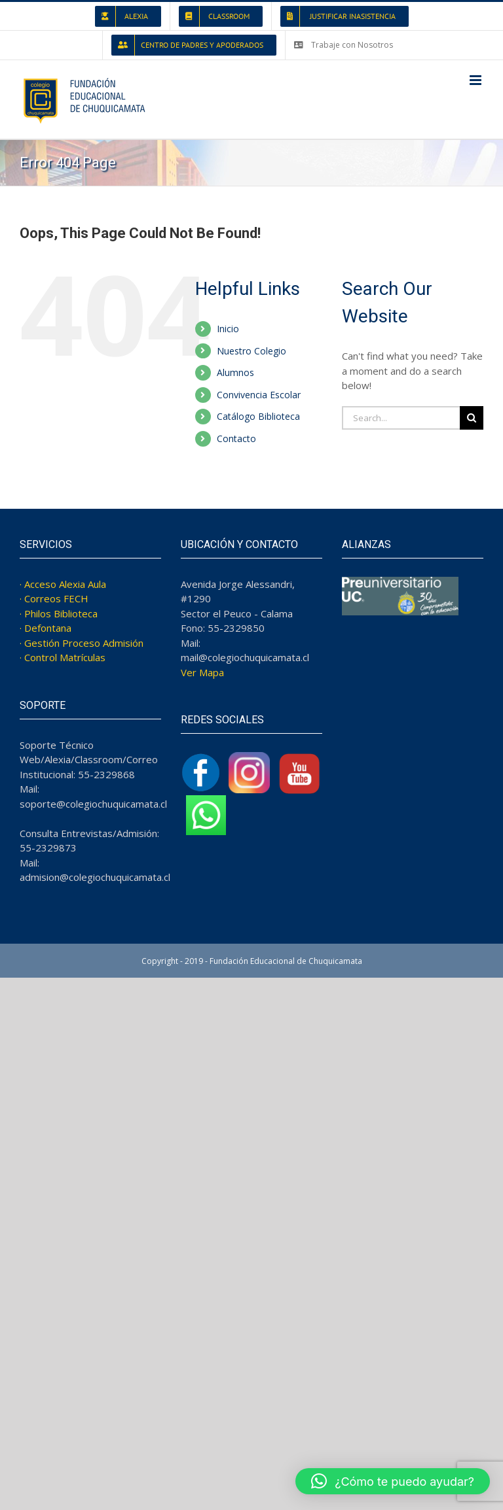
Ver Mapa (202, 672)
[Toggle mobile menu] (476, 80)
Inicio (228, 328)
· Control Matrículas (62, 657)
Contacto (236, 438)
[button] (392, 1481)
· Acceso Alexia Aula (63, 584)
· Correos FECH (54, 598)
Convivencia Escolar (259, 394)
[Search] (471, 418)
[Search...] (401, 418)
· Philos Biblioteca (59, 613)
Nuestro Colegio (251, 351)
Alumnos (235, 372)
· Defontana (45, 627)
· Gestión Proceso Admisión (81, 642)
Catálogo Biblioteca (258, 416)
